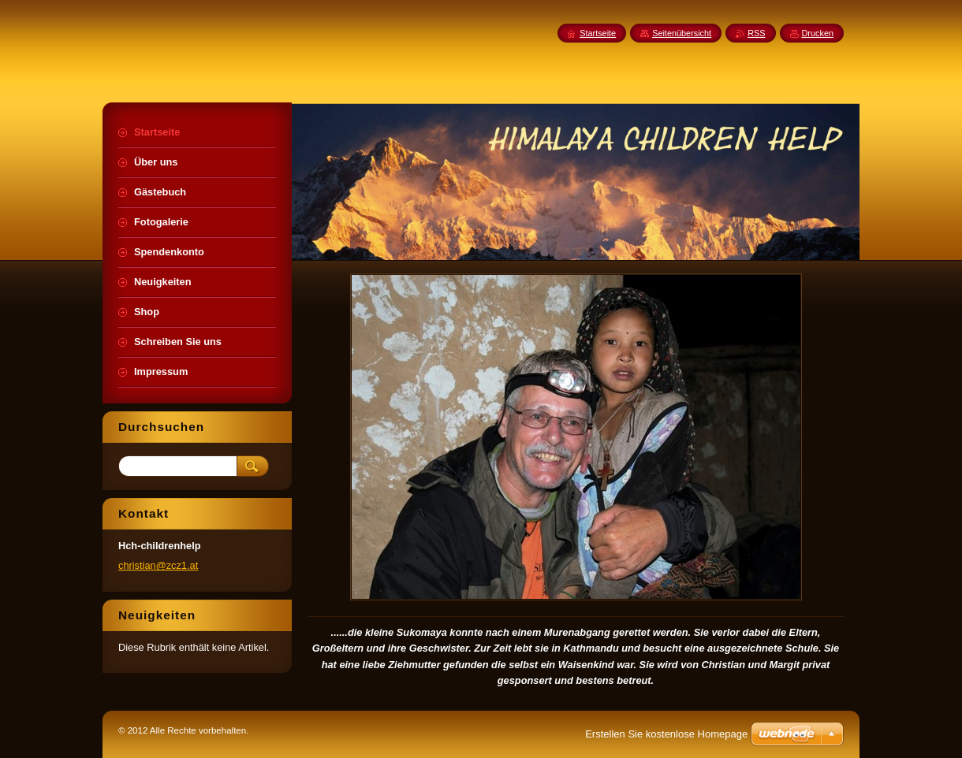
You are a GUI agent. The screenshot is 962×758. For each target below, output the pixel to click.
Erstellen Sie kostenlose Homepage (666, 734)
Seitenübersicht (681, 33)
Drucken (818, 33)
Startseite (598, 33)
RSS (756, 33)
